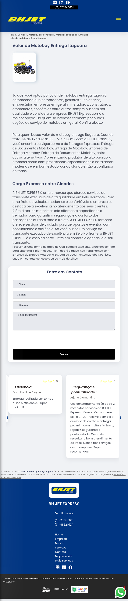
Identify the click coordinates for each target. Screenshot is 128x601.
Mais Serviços (64, 560)
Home (59, 534)
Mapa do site (63, 556)
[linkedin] (61, 3)
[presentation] (64, 339)
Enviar (64, 354)
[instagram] (55, 3)
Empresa (61, 539)
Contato (60, 552)
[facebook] (68, 3)
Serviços (60, 547)
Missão (59, 543)
